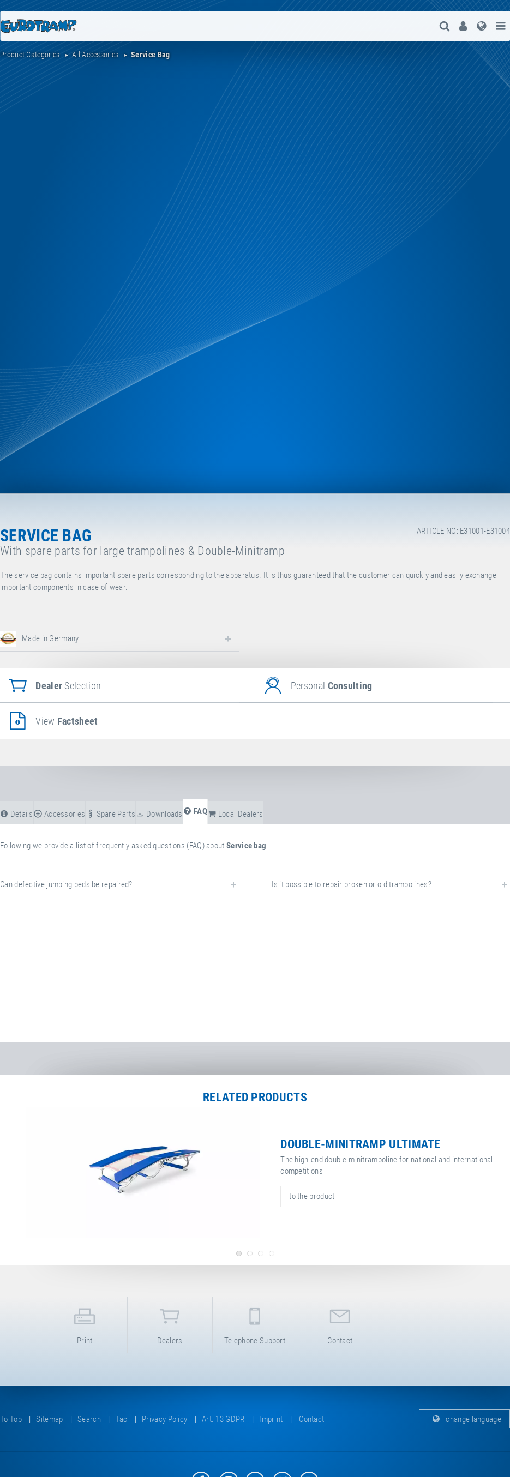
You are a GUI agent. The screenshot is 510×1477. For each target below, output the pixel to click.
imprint (271, 1419)
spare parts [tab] (110, 814)
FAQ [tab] (195, 811)
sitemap (49, 1419)
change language (464, 1419)
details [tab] (16, 814)
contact (339, 1324)
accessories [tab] (59, 814)
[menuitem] (463, 26)
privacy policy (164, 1419)
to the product (311, 1196)
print (85, 1324)
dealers (170, 1324)
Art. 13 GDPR (223, 1419)
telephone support (255, 1324)
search (89, 1419)
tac (122, 1419)
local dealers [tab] (235, 814)
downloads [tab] (159, 814)
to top (11, 1419)
